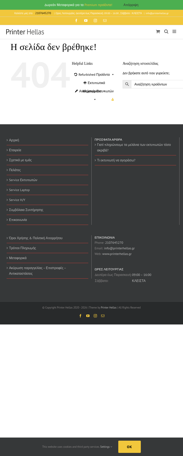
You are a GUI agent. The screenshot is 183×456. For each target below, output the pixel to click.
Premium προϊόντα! (98, 5)
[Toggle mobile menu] (174, 31)
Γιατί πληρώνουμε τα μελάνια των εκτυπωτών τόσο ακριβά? (134, 147)
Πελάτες (15, 170)
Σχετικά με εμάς (20, 160)
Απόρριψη (130, 5)
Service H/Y (17, 200)
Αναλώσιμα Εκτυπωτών (96, 92)
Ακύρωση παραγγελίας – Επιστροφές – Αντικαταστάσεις (37, 271)
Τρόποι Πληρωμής (22, 248)
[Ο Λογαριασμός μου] (112, 99)
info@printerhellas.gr (157, 13)
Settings (106, 447)
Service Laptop (19, 190)
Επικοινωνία (18, 220)
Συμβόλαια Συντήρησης (26, 210)
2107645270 (114, 242)
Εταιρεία (15, 150)
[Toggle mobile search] (166, 31)
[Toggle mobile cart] (158, 31)
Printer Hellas (108, 307)
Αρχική (14, 140)
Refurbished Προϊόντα (96, 74)
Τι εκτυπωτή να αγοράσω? (116, 160)
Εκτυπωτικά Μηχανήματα (94, 84)
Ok (129, 446)
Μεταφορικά (18, 258)
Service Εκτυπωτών (23, 180)
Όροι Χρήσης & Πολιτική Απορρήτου (36, 238)
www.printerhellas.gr (117, 254)
